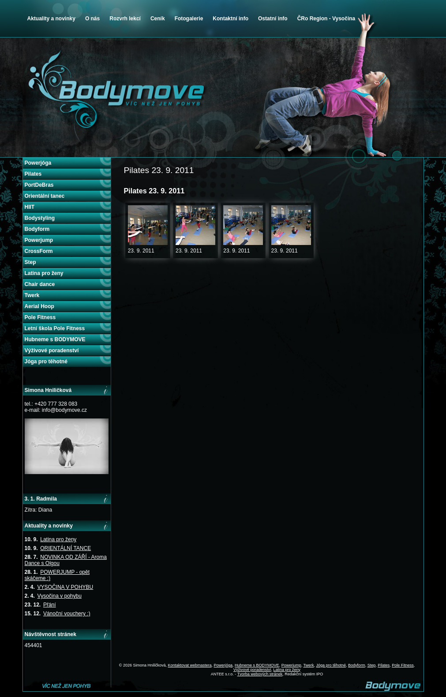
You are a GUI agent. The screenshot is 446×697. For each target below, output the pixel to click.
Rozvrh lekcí (125, 18)
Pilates (33, 174)
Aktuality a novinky (51, 18)
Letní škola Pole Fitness (55, 328)
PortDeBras (39, 185)
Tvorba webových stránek (260, 674)
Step (30, 262)
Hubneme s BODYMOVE (55, 339)
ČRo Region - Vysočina (326, 18)
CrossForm (39, 251)
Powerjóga (38, 163)
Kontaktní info (230, 18)
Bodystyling (40, 218)
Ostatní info (273, 18)
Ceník (157, 18)
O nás (92, 18)
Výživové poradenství (52, 350)
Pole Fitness (40, 317)
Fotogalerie (189, 18)
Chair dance (40, 284)
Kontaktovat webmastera (189, 665)
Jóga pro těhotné (46, 361)
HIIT (30, 207)
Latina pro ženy (44, 273)
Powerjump (39, 240)
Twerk (32, 295)
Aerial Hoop (39, 306)
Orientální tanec (45, 196)
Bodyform (37, 229)
